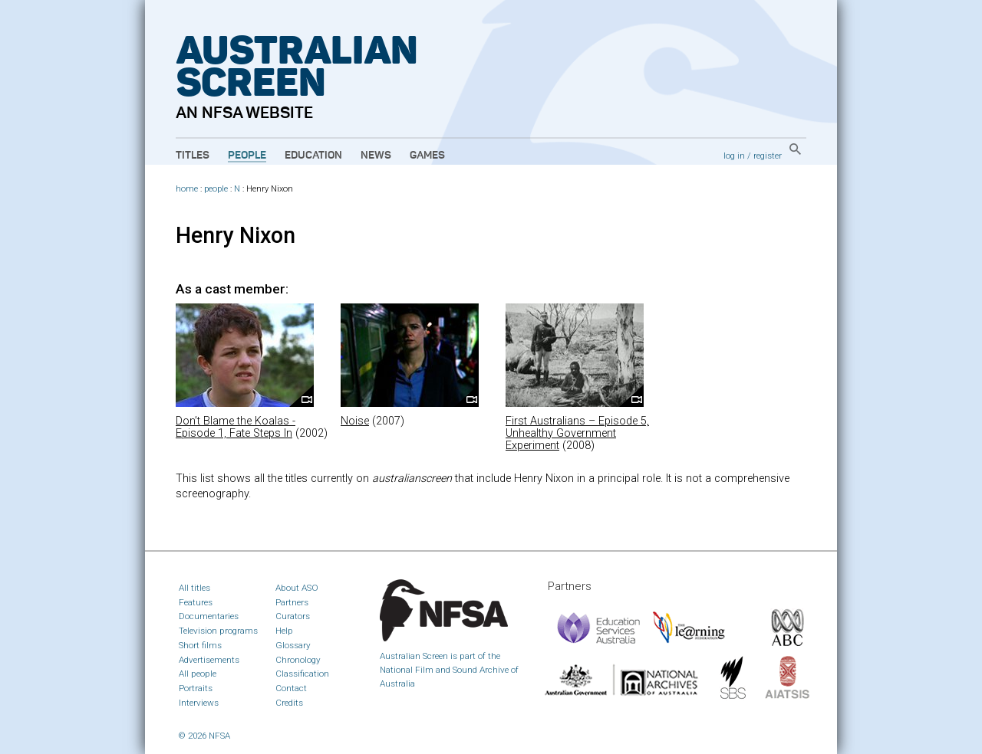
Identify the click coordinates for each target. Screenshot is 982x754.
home (187, 189)
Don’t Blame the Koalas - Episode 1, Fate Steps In (235, 427)
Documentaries (209, 616)
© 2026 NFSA (204, 735)
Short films (200, 645)
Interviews (199, 702)
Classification (302, 673)
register (767, 155)
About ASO (296, 587)
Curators (292, 616)
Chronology (298, 659)
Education (313, 155)
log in (734, 155)
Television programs (218, 630)
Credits (289, 702)
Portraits (196, 688)
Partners (291, 602)
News (376, 155)
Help (284, 630)
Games (427, 155)
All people (197, 673)
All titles (194, 587)
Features (196, 602)
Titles (192, 155)
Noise (355, 421)
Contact (291, 688)
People (247, 155)
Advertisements (209, 659)
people (216, 189)
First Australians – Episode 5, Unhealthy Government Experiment (577, 433)
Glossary (293, 645)
